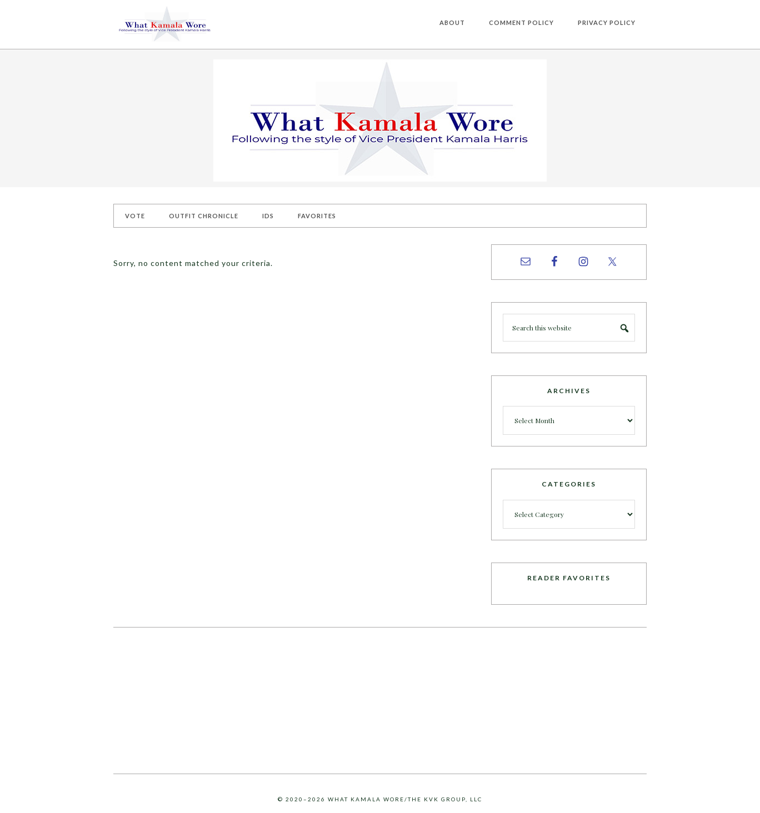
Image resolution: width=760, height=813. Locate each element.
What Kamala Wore (196, 24)
